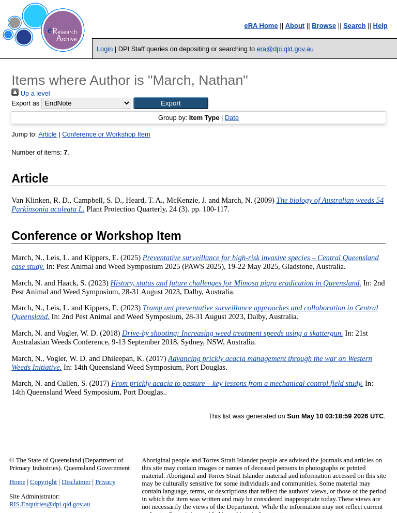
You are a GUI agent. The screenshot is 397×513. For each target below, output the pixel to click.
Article (47, 134)
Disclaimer (76, 482)
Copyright (43, 482)
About (295, 25)
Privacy (105, 482)
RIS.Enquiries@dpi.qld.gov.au (49, 504)
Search (354, 25)
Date (232, 118)
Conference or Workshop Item (106, 134)
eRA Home (261, 25)
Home (17, 482)
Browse (324, 25)
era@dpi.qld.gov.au (285, 49)
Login (105, 49)
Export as (25, 103)
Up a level (30, 93)
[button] (170, 103)
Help (380, 25)
